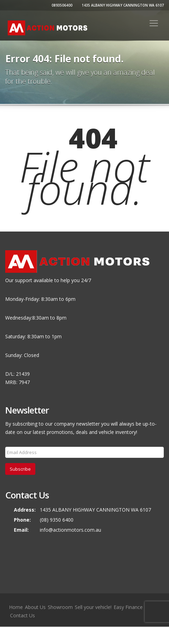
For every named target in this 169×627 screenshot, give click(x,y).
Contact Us (22, 615)
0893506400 (61, 5)
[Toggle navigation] (153, 23)
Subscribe (20, 469)
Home (16, 607)
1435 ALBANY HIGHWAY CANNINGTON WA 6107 (122, 5)
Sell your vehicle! (93, 607)
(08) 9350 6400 (56, 519)
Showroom (60, 607)
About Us (35, 607)
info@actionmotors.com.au (70, 529)
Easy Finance (128, 607)
